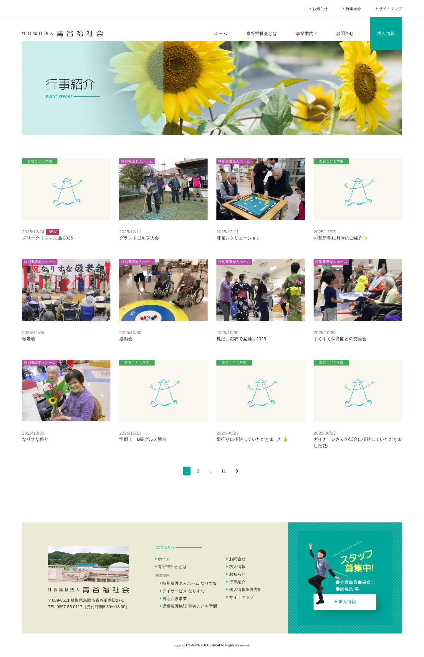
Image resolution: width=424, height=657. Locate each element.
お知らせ (319, 8)
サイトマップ (389, 8)
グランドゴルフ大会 (139, 237)
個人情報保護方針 (244, 589)
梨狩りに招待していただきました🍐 (252, 439)
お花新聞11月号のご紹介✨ (341, 237)
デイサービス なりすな (182, 591)
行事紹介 (352, 8)
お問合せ (345, 33)
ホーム (220, 33)
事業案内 (305, 33)
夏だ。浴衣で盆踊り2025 (241, 338)
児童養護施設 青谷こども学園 (188, 606)
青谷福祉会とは (261, 33)
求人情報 (386, 33)
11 (223, 471)
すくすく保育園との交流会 (340, 338)
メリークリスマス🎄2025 (47, 237)
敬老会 (28, 338)
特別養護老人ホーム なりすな (188, 583)
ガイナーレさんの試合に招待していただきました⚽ (358, 442)
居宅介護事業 (173, 598)
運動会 (125, 338)
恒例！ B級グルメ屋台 (142, 439)
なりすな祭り (35, 439)
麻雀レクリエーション (238, 237)
